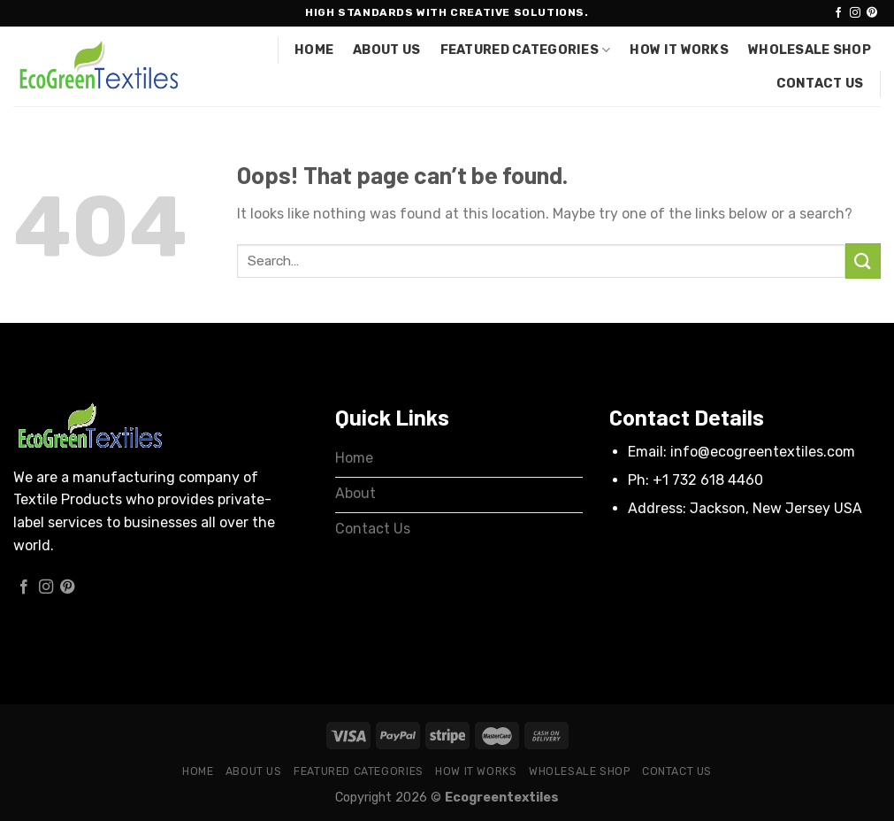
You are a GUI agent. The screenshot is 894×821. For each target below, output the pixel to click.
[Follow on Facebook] (838, 13)
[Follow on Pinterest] (872, 13)
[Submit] (863, 260)
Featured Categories (525, 50)
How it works (679, 50)
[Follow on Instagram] (855, 13)
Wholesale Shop (809, 50)
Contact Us (820, 83)
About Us (386, 50)
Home (313, 50)
